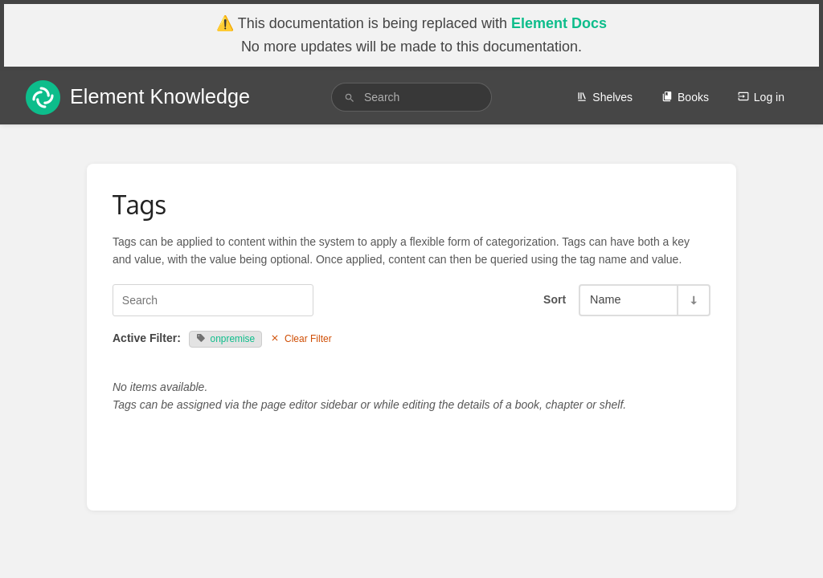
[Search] (349, 97)
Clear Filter (301, 338)
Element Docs (559, 23)
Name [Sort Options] (605, 299)
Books (685, 97)
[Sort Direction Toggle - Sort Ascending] (693, 300)
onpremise (225, 338)
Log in (761, 97)
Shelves (604, 97)
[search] (411, 97)
